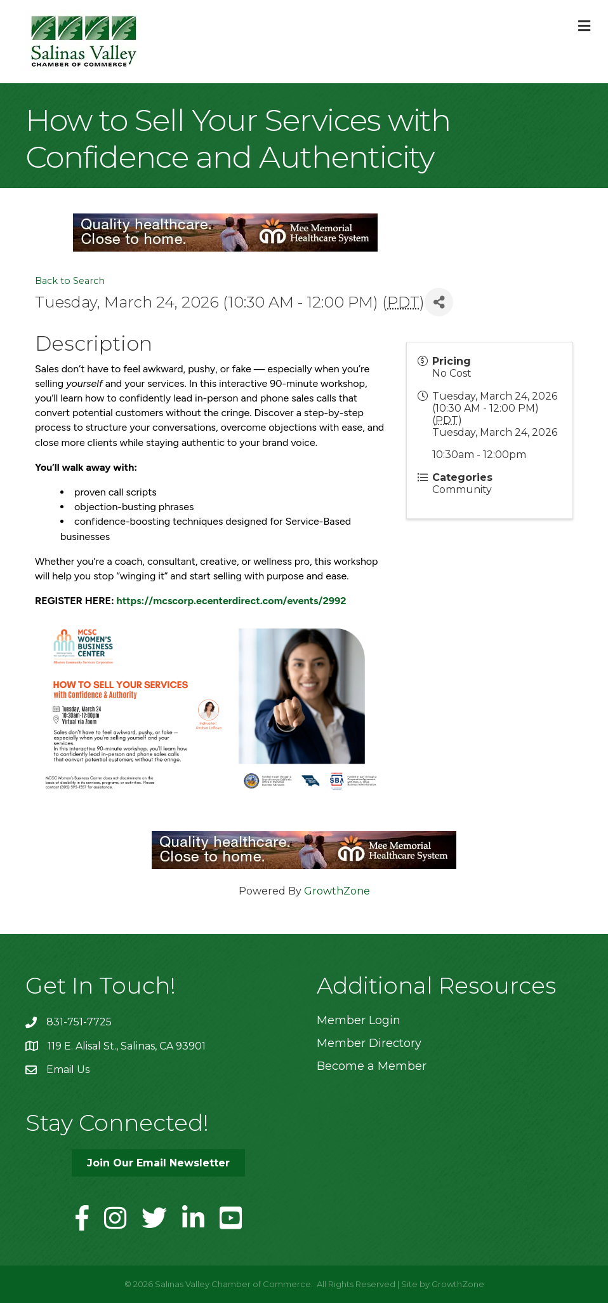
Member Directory (369, 1043)
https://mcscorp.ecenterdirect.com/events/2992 (232, 601)
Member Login (358, 1020)
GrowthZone (337, 891)
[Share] (439, 302)
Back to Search (70, 281)
